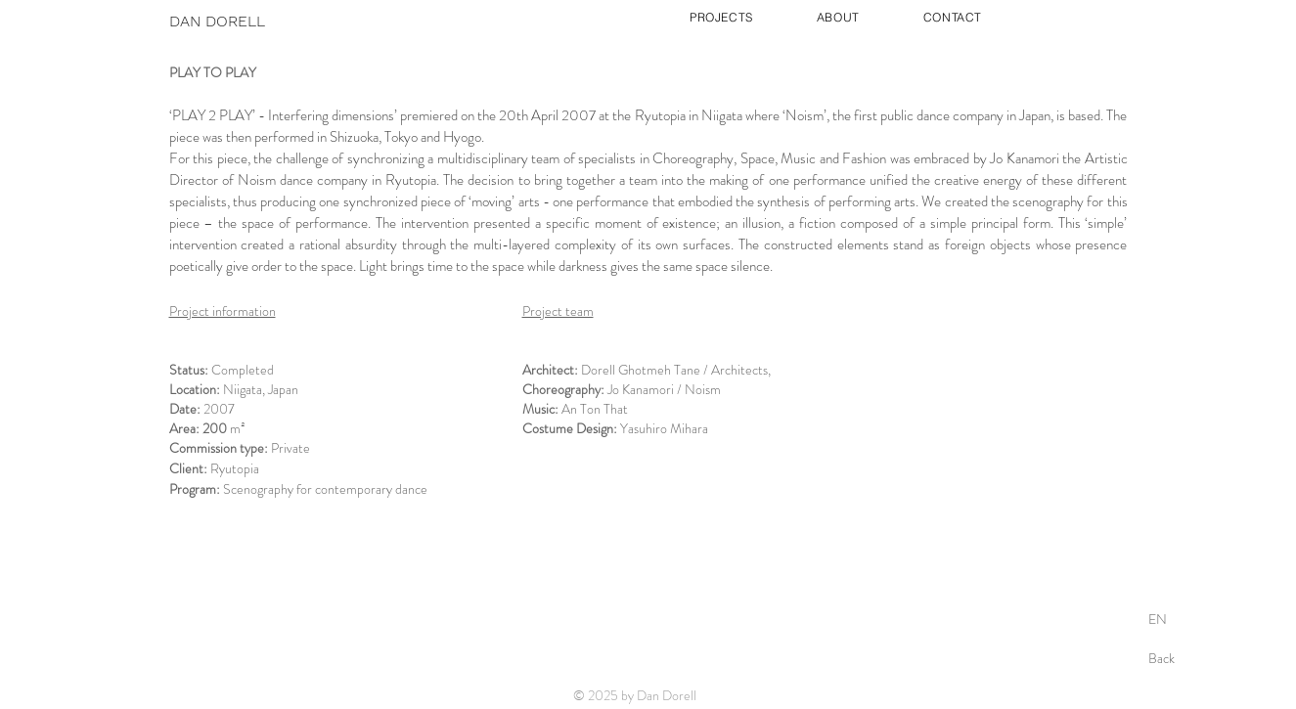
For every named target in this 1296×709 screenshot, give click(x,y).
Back (1161, 658)
